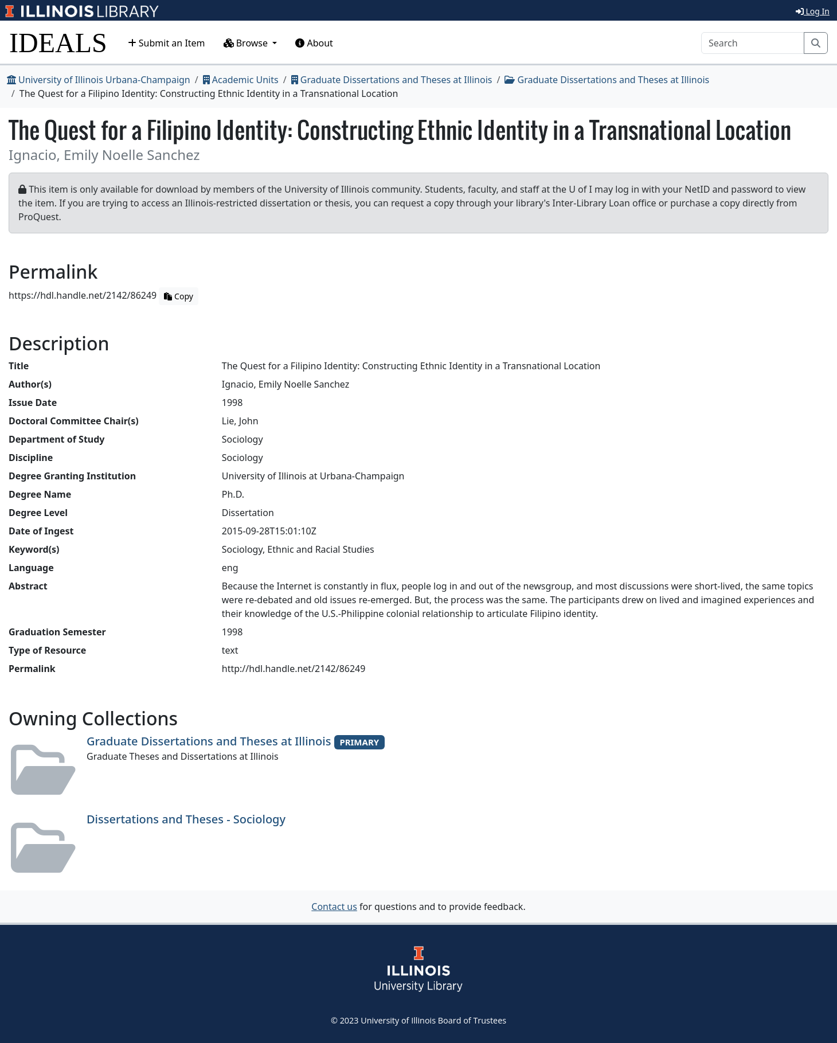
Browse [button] (247, 43)
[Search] (752, 43)
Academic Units (241, 79)
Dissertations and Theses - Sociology (186, 819)
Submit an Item (166, 43)
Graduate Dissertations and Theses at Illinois (391, 79)
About (314, 43)
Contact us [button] (334, 906)
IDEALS (58, 43)
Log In (813, 11)
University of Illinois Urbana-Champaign (98, 79)
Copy (178, 296)
